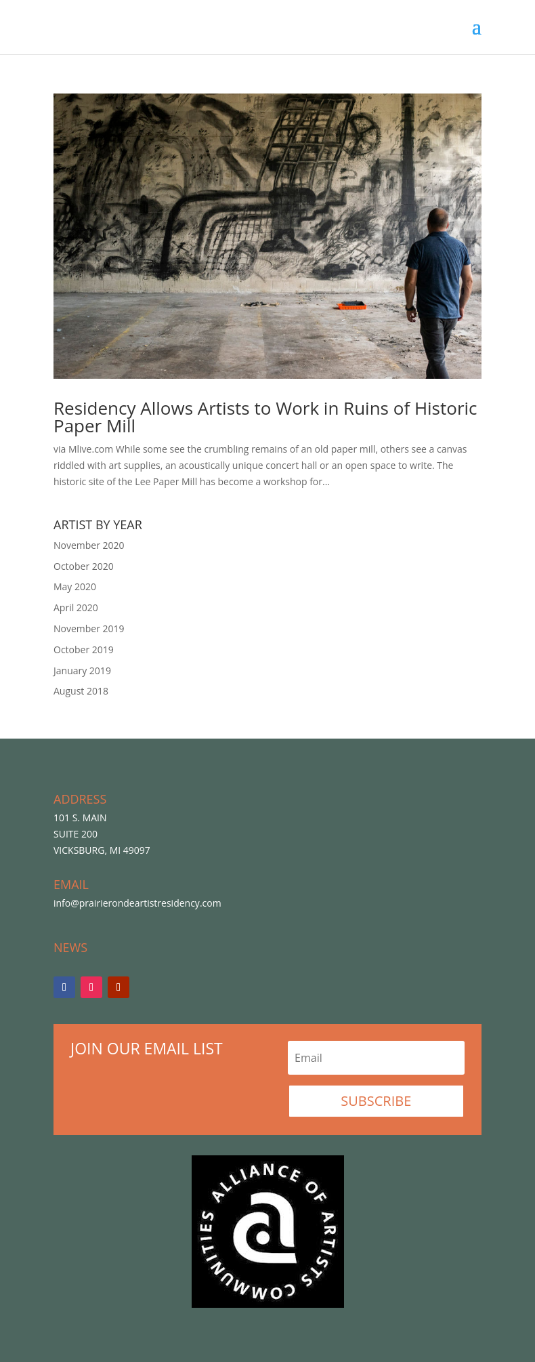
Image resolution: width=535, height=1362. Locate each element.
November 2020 (89, 545)
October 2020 (83, 566)
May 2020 (74, 586)
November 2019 (89, 628)
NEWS (70, 947)
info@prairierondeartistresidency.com (137, 902)
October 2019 (83, 649)
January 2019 (82, 670)
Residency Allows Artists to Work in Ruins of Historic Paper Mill (265, 417)
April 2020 (75, 607)
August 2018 (80, 690)
